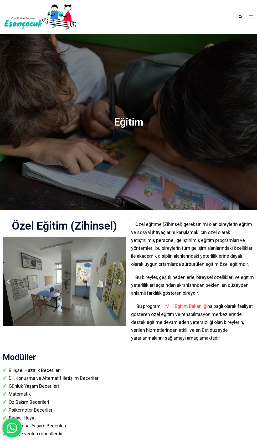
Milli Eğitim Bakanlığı (184, 306)
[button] (240, 17)
